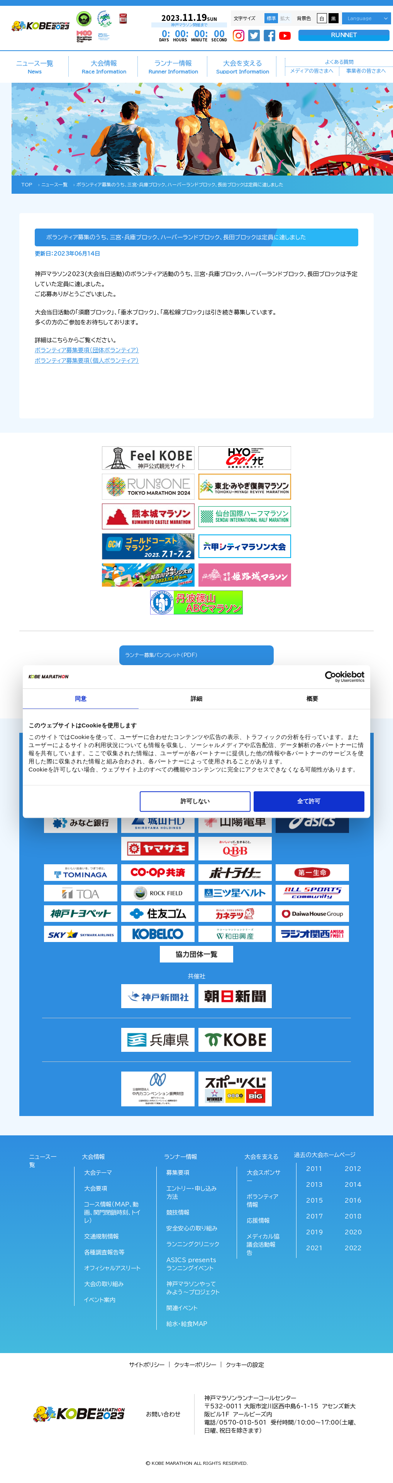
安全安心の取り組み (192, 1228)
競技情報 (178, 1212)
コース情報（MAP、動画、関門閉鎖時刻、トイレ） (112, 1212)
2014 (353, 1185)
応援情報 (258, 1221)
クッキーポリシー (195, 1365)
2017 (314, 1216)
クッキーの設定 (245, 1365)
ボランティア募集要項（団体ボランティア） (87, 350)
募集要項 (178, 1173)
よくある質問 (339, 61)
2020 (353, 1232)
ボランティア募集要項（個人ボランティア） (87, 360)
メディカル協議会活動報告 (263, 1245)
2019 (314, 1232)
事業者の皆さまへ (366, 71)
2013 (314, 1185)
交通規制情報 (101, 1236)
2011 (314, 1169)
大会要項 (95, 1188)
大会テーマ (98, 1173)
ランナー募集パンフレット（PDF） (161, 655)
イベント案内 (99, 1300)
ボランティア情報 (262, 1201)
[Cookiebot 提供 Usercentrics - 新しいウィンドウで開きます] (330, 677)
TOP (26, 184)
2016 (353, 1200)
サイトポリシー (146, 1365)
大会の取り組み (104, 1284)
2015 (314, 1200)
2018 (353, 1216)
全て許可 (308, 801)
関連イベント (182, 1308)
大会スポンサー (263, 1177)
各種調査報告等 (104, 1252)
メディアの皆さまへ (312, 71)
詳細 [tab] (196, 698)
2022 (353, 1248)
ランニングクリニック (192, 1244)
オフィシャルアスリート (112, 1268)
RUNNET (344, 35)
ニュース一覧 (35, 67)
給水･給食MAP (186, 1324)
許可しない (195, 801)
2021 (314, 1248)
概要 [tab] (312, 698)
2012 (353, 1169)
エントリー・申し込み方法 (191, 1193)
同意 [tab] (80, 698)
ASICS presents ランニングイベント (191, 1264)
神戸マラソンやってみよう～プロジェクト (193, 1288)
